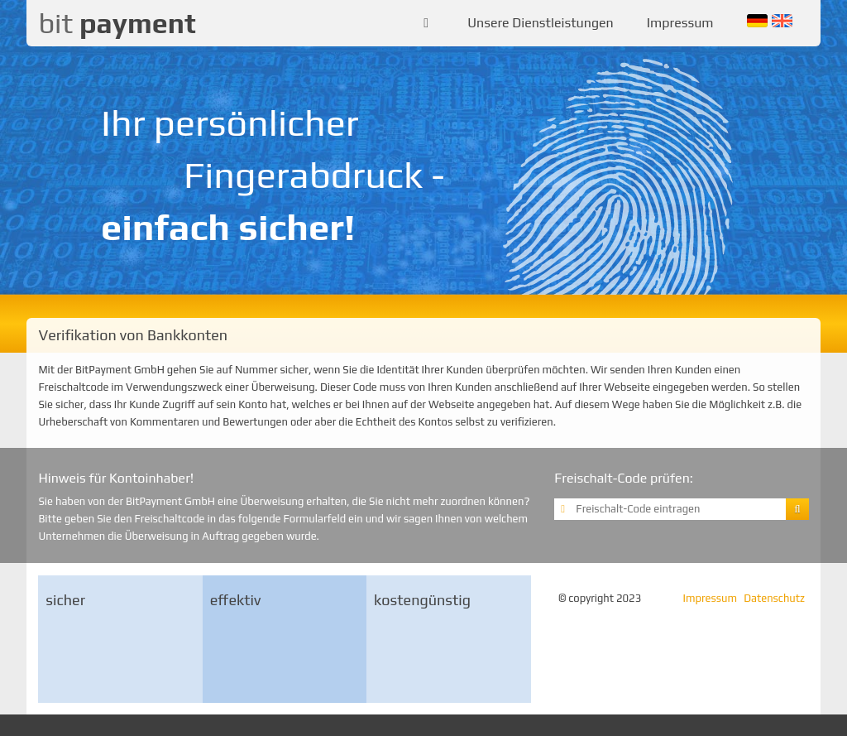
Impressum (680, 23)
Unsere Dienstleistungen (540, 23)
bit (116, 23)
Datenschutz (774, 598)
